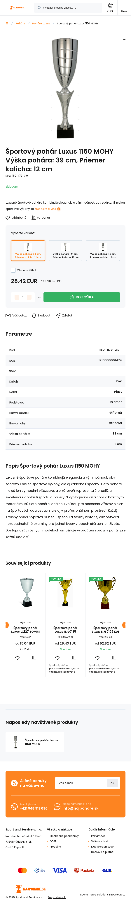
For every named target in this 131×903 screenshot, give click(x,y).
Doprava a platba (102, 852)
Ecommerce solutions (94, 894)
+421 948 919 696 (34, 808)
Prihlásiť (112, 783)
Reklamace (98, 836)
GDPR (53, 841)
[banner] (17, 8)
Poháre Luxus (41, 23)
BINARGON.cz (117, 894)
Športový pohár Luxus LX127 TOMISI (25, 630)
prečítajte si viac (45, 209)
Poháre (20, 23)
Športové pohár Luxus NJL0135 (65, 630)
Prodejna (55, 846)
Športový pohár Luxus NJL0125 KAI (105, 630)
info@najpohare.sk (80, 808)
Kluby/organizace (102, 846)
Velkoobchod (99, 841)
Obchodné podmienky (64, 836)
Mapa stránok (57, 897)
